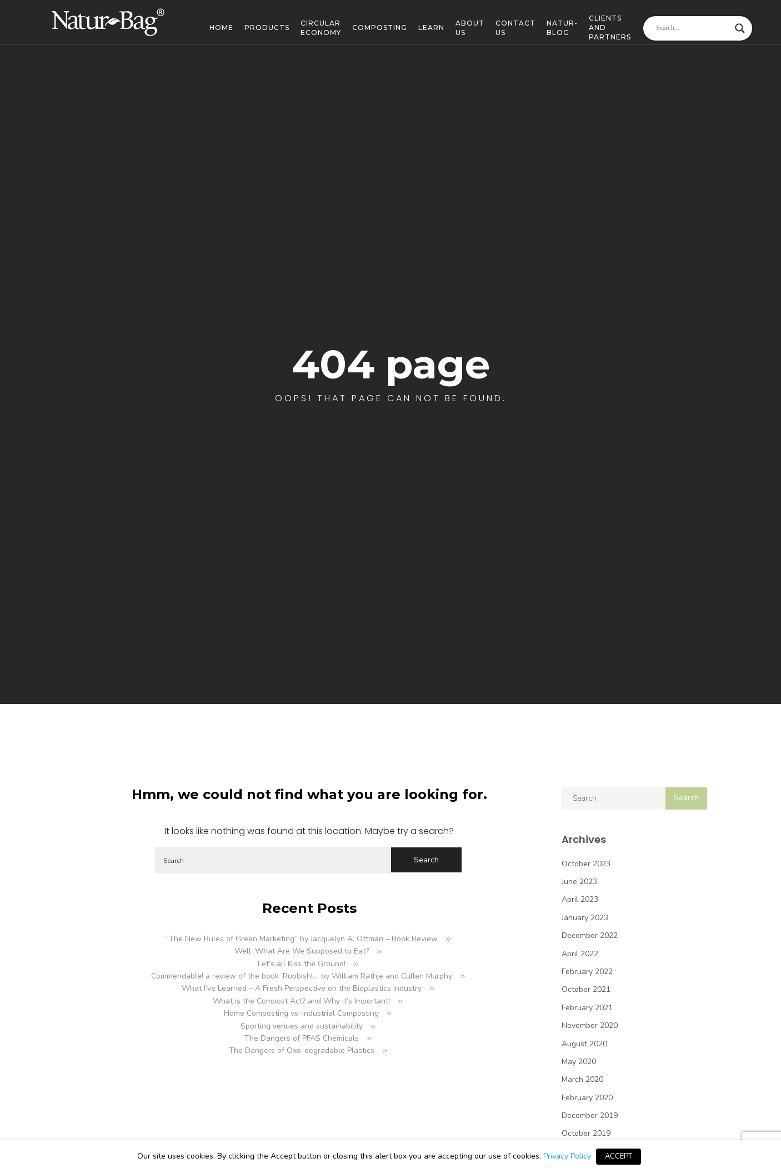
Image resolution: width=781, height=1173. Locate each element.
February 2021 (587, 1007)
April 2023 (580, 899)
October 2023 (586, 863)
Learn (431, 27)
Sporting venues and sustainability (302, 1026)
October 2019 (586, 1133)
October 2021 (586, 989)
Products (266, 27)
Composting (379, 27)
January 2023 (585, 917)
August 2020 (584, 1044)
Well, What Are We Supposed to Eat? (301, 951)
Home (221, 27)
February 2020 (587, 1097)
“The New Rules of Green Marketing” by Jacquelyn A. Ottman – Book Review (302, 939)
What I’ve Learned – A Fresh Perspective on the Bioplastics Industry (302, 988)
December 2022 (590, 935)
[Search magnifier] (740, 28)
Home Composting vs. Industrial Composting (301, 1013)
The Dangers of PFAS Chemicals (301, 1038)
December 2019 (590, 1115)
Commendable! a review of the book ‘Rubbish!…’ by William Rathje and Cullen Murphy (301, 976)
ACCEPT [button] (618, 1156)
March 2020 (582, 1079)
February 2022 (587, 971)
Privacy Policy (567, 1156)
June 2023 (579, 881)
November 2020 (590, 1025)
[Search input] (692, 28)
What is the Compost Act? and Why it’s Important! (301, 1001)
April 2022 (580, 954)
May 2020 (579, 1061)
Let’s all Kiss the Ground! (302, 964)
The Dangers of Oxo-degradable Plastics (301, 1050)
